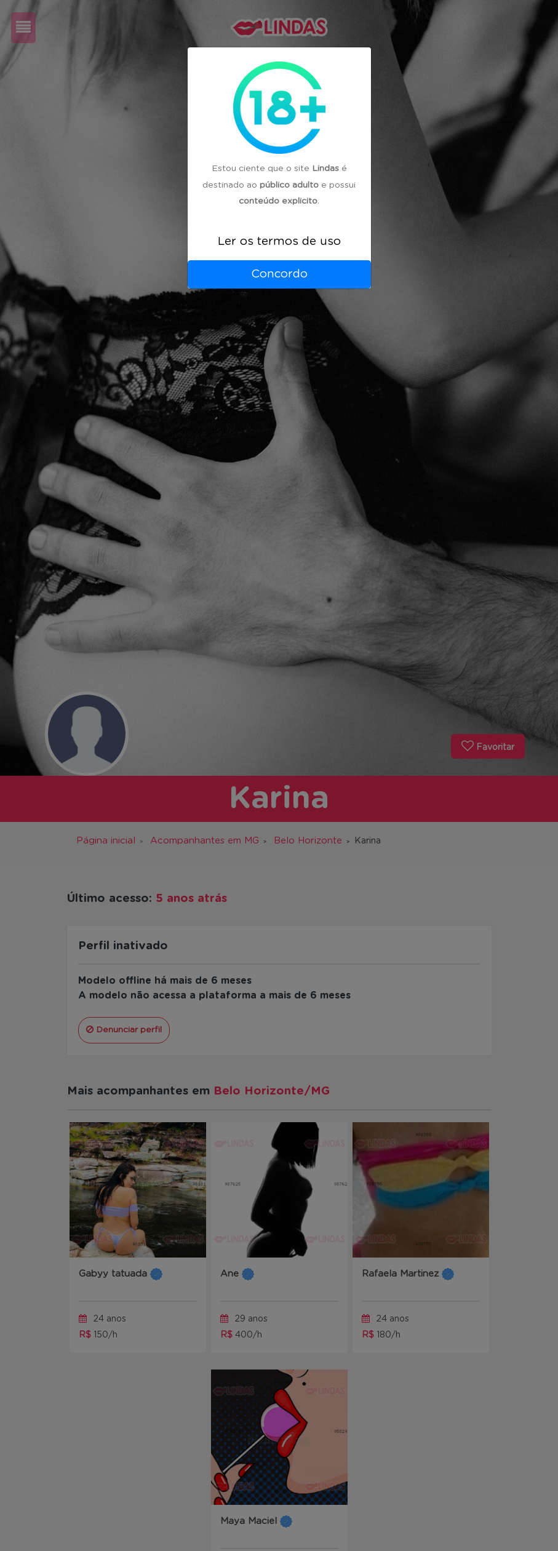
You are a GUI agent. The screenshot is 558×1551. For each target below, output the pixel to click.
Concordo (279, 274)
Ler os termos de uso (279, 241)
